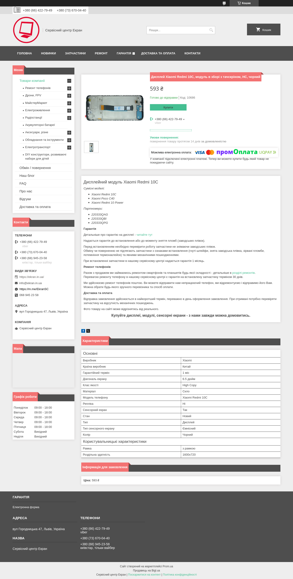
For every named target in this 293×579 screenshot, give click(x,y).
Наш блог (27, 175)
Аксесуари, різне (36, 132)
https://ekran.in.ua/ (31, 277)
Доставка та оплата (158, 53)
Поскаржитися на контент (144, 574)
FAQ (22, 183)
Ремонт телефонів (38, 88)
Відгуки (25, 199)
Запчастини (75, 53)
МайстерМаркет (36, 103)
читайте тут (144, 234)
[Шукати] (211, 30)
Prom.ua (168, 566)
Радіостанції (33, 117)
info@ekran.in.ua (30, 283)
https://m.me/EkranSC (34, 289)
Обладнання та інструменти (44, 139)
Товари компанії (32, 81)
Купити (168, 107)
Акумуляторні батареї (40, 125)
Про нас (25, 191)
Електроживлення (37, 110)
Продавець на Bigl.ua (146, 570)
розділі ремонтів (243, 272)
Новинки (48, 53)
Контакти (192, 53)
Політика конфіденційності (180, 574)
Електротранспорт (38, 147)
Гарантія (124, 53)
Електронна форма (26, 507)
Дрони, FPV (33, 95)
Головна (24, 53)
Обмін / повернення (35, 168)
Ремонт (101, 53)
